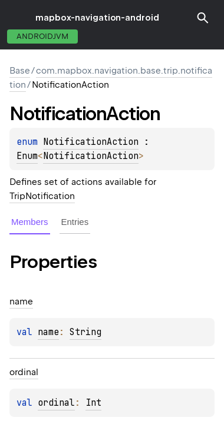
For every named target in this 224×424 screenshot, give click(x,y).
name (48, 332)
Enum (27, 156)
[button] (203, 17)
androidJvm (42, 36)
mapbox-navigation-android (97, 17)
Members (29, 222)
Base (19, 70)
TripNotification (42, 196)
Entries (75, 222)
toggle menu (17, 17)
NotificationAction (91, 142)
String (85, 332)
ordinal (56, 403)
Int (93, 403)
